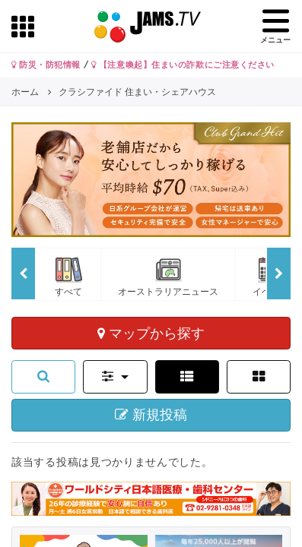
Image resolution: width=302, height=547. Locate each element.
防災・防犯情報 (46, 64)
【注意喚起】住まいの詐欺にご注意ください (183, 64)
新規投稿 (151, 414)
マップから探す (151, 332)
